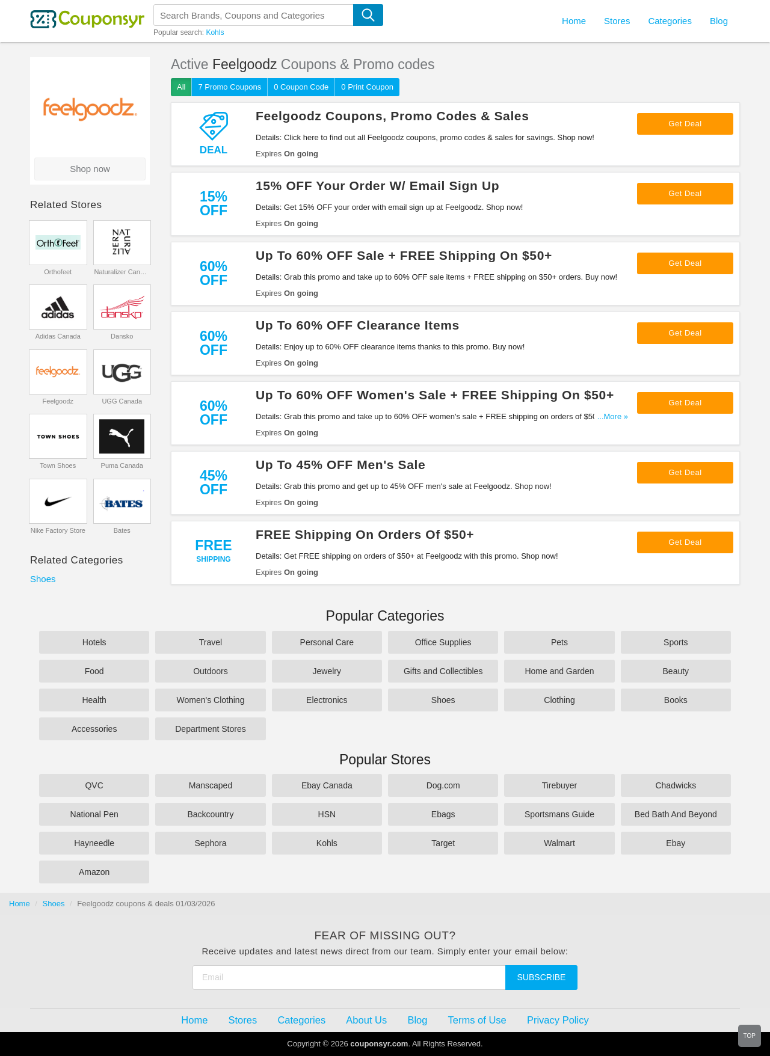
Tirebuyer (560, 785)
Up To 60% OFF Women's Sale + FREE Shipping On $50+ (435, 395)
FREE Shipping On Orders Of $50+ (365, 534)
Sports (676, 642)
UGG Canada (122, 401)
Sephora (211, 843)
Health (94, 700)
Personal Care (327, 642)
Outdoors (210, 671)
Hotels (94, 642)
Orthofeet (58, 271)
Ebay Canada (327, 785)
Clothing (559, 700)
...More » (612, 416)
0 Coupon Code (301, 86)
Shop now (90, 169)
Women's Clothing (211, 700)
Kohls (215, 32)
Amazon (94, 872)
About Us (366, 1020)
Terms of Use (477, 1020)
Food (94, 671)
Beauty (676, 671)
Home (19, 903)
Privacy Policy (558, 1020)
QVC (94, 785)
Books (676, 700)
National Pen (94, 814)
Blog (719, 21)
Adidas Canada (58, 336)
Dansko (122, 336)
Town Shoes (58, 465)
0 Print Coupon (367, 86)
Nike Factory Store (58, 530)
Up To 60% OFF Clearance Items (358, 325)
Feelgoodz (58, 401)
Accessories (94, 729)
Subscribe (541, 977)
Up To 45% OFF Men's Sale (340, 464)
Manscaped (210, 785)
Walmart (559, 843)
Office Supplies (443, 642)
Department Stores (210, 729)
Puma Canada (122, 465)
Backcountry (210, 814)
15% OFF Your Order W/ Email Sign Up (377, 185)
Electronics (326, 700)
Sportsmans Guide (559, 814)
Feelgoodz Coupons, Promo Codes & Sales (392, 116)
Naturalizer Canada (122, 271)
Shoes (43, 579)
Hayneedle (94, 843)
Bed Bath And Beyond (676, 814)
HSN (327, 814)
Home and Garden (559, 671)
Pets (559, 642)
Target (443, 843)
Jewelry (327, 671)
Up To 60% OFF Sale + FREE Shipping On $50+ (404, 255)
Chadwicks (675, 785)
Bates (122, 530)
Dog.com (443, 785)
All (181, 86)
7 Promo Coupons (229, 86)
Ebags (443, 814)
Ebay (675, 843)
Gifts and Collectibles (443, 671)
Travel (210, 642)
